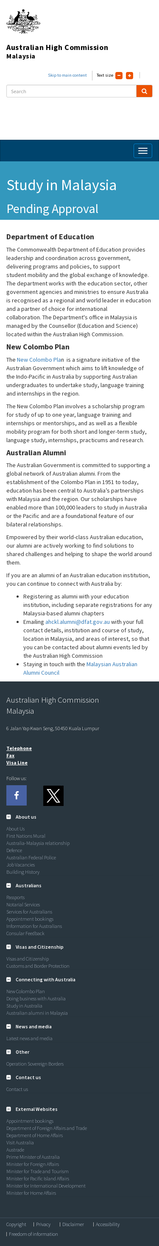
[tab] (79, 817)
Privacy (43, 1224)
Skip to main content (67, 75)
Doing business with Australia (36, 998)
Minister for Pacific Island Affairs (37, 1178)
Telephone (19, 748)
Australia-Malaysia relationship (38, 843)
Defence (14, 850)
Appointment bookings (29, 919)
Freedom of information (33, 1234)
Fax (10, 755)
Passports (15, 897)
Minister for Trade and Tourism (37, 1171)
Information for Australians (34, 926)
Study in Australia (24, 1005)
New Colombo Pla (39, 359)
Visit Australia (20, 1142)
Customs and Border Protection (38, 966)
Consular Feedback (25, 933)
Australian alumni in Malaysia (37, 1013)
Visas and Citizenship (27, 958)
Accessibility (108, 1224)
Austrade (15, 1149)
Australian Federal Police (31, 857)
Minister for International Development (46, 1185)
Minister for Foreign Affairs (32, 1164)
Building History (22, 872)
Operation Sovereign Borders (35, 1063)
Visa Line (17, 762)
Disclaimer (73, 1224)
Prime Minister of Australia (33, 1157)
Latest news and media (29, 1038)
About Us (15, 828)
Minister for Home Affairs (31, 1193)
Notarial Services (23, 904)
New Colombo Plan (25, 991)
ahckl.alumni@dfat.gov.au (77, 622)
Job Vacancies (20, 864)
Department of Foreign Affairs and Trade (46, 1128)
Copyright (16, 1224)
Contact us (17, 1089)
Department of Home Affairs (34, 1135)
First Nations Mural (25, 836)
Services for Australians (29, 911)
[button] (21, 817)
